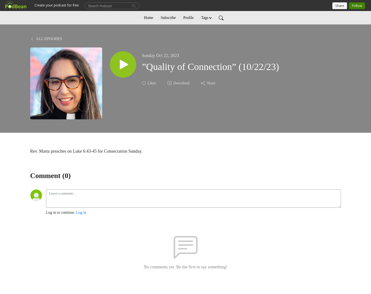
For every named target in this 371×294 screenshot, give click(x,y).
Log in (81, 212)
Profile (188, 18)
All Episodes (46, 39)
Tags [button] (204, 18)
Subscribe (168, 18)
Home (148, 18)
